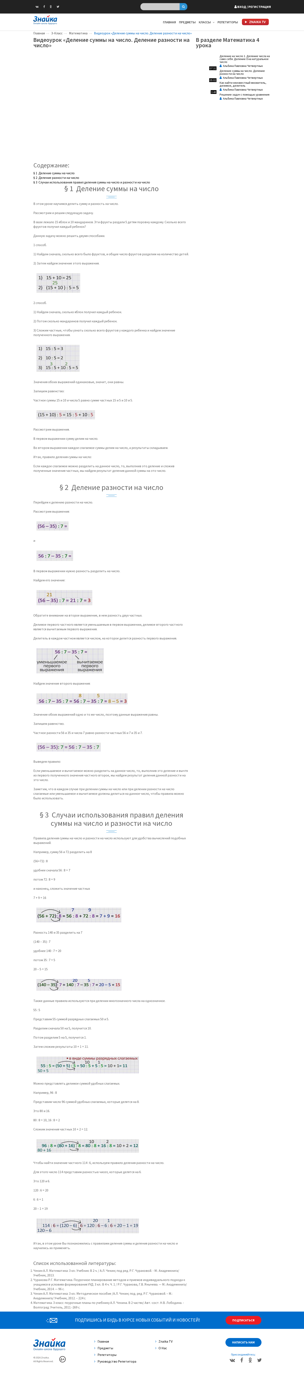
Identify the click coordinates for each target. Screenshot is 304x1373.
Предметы (187, 22)
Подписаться (243, 1320)
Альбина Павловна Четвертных (241, 66)
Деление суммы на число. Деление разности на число (242, 72)
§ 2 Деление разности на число (56, 178)
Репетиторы (228, 22)
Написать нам (243, 1342)
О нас (161, 1348)
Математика (78, 33)
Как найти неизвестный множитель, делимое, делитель (243, 84)
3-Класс (57, 33)
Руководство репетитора (115, 1361)
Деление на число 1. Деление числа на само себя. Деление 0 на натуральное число (245, 59)
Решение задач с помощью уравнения (244, 94)
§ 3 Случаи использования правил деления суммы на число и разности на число (91, 182)
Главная (169, 22)
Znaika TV (164, 1341)
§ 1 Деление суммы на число (54, 173)
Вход (252, 7)
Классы (206, 22)
